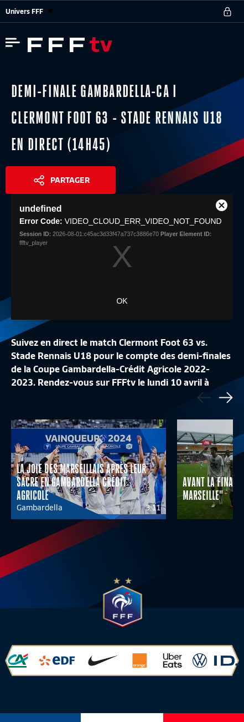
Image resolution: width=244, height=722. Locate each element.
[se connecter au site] (227, 11)
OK (121, 300)
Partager (70, 180)
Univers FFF (29, 11)
